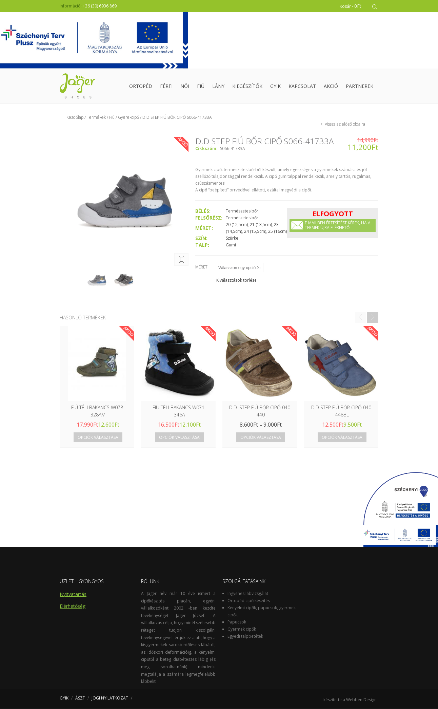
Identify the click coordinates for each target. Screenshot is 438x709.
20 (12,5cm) (237, 225)
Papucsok (236, 622)
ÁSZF (80, 698)
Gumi (231, 245)
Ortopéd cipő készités (248, 601)
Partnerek (359, 86)
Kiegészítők (247, 86)
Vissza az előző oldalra (344, 124)
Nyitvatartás (73, 594)
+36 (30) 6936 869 (100, 6)
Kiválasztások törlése (236, 280)
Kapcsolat (302, 86)
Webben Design (361, 700)
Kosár (351, 6)
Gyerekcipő (128, 117)
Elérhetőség (72, 606)
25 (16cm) (277, 232)
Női (184, 86)
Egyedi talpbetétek (245, 636)
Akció (331, 86)
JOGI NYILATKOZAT (110, 698)
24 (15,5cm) (255, 232)
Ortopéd (140, 86)
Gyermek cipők (241, 629)
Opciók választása (98, 438)
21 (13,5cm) (261, 225)
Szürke (232, 238)
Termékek (96, 117)
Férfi (166, 86)
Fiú (200, 86)
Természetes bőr (242, 211)
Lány (218, 86)
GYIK (275, 86)
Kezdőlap (74, 117)
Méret (201, 267)
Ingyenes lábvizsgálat (247, 594)
